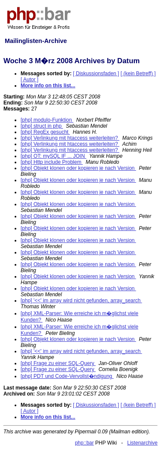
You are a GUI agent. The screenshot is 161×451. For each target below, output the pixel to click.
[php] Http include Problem (52, 162)
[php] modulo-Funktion (47, 120)
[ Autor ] (29, 80)
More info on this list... (48, 86)
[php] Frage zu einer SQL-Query (58, 363)
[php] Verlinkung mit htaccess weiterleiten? (70, 138)
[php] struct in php (42, 126)
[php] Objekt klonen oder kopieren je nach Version (78, 168)
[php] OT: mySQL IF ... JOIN (53, 156)
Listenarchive (142, 443)
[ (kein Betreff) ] (138, 74)
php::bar (84, 443)
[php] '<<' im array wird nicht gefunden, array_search (81, 301)
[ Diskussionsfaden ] (96, 74)
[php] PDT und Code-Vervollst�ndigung (67, 376)
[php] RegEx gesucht (45, 132)
